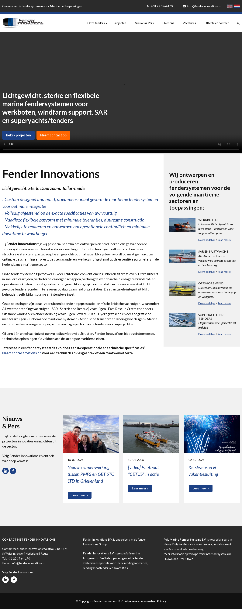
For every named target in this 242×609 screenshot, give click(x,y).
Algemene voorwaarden (140, 601)
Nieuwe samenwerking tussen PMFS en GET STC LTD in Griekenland (90, 474)
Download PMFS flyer (179, 558)
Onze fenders (96, 23)
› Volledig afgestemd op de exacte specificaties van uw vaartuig (59, 213)
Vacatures (189, 23)
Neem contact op (53, 135)
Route (44, 553)
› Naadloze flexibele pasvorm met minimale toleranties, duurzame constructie (73, 219)
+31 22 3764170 (160, 6)
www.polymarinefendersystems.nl (209, 554)
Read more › (224, 239)
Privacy (162, 601)
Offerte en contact (217, 23)
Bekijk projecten (18, 135)
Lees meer (79, 495)
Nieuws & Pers (144, 23)
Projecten (119, 23)
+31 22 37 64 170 (18, 558)
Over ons (168, 23)
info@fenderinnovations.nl (202, 6)
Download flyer (206, 239)
